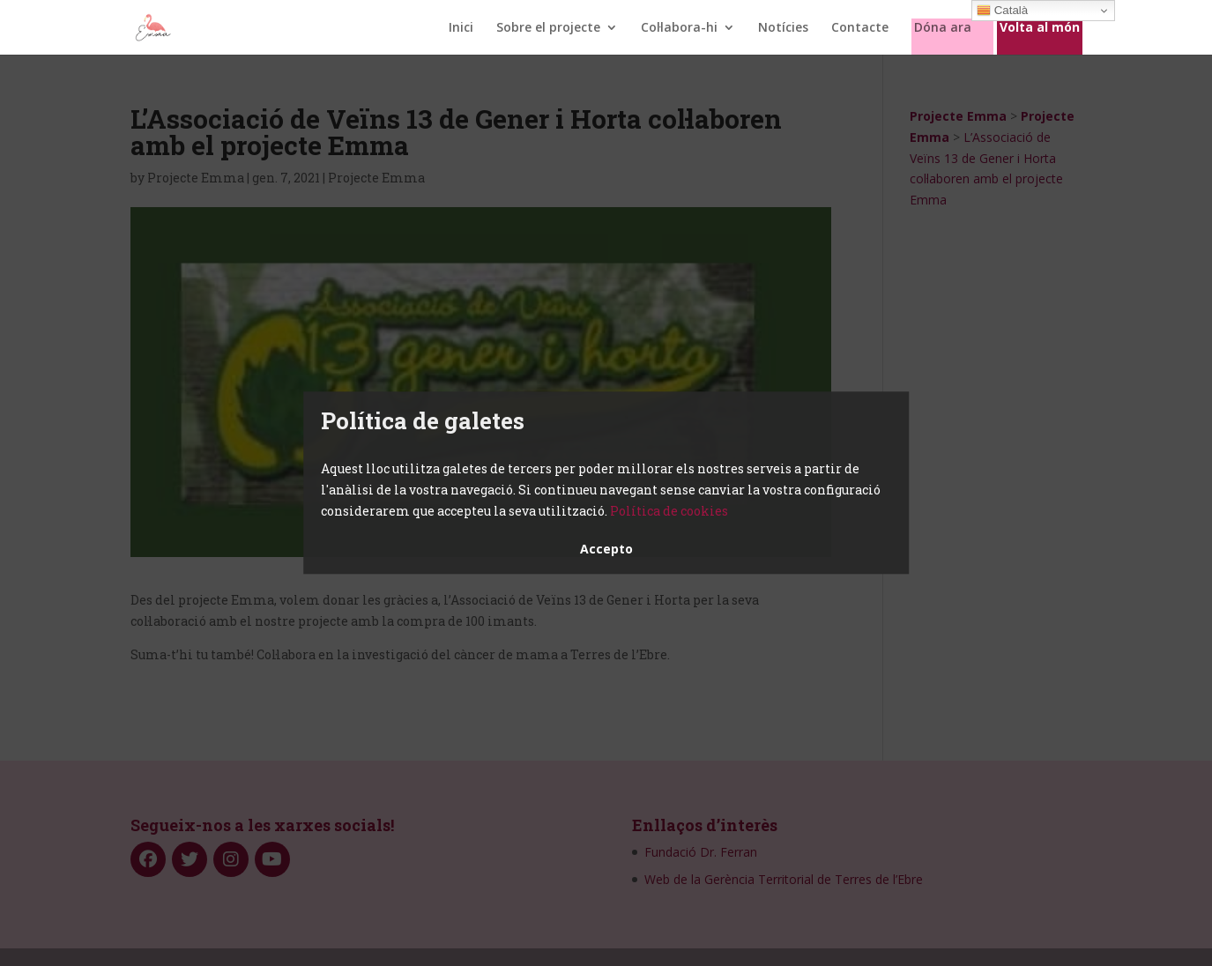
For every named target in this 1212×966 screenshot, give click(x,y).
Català (1002, 11)
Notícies (783, 28)
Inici (461, 28)
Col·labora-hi (679, 28)
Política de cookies (669, 510)
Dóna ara (942, 28)
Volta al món (1040, 28)
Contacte (860, 28)
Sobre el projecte (548, 28)
